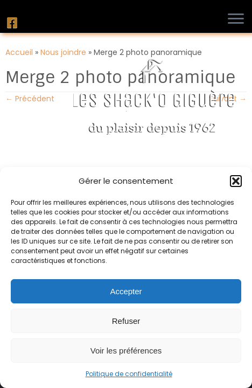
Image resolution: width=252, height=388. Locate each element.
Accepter (126, 291)
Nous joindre (63, 52)
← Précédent (29, 98)
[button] (235, 181)
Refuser (126, 320)
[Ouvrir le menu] (238, 19)
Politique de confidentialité (129, 373)
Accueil (19, 52)
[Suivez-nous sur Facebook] (13, 23)
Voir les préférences (126, 350)
